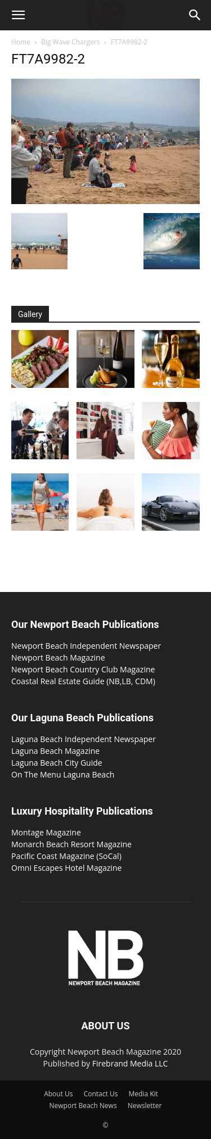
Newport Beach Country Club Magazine (83, 669)
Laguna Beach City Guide (56, 762)
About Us (58, 1094)
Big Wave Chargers (70, 42)
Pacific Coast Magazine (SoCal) (66, 856)
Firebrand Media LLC (130, 1063)
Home (20, 42)
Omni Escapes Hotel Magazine (66, 867)
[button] (18, 15)
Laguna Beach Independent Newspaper (83, 739)
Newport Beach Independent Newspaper (86, 645)
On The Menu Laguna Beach (62, 774)
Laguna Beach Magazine (55, 750)
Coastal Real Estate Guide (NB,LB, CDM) (83, 681)
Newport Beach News (83, 1105)
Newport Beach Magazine (58, 657)
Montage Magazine (46, 832)
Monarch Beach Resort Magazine (71, 844)
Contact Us (101, 1094)
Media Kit (143, 1094)
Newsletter (145, 1105)
